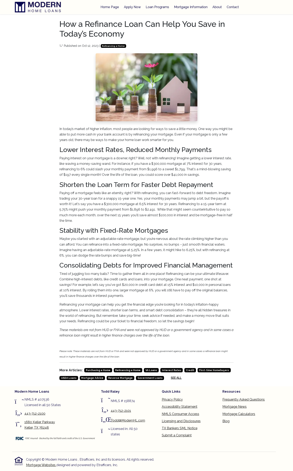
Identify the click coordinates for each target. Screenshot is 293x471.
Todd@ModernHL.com (128, 420)
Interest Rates (171, 370)
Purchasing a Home (98, 370)
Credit (190, 370)
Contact (233, 7)
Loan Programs (157, 7)
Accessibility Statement (179, 407)
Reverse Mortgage (120, 378)
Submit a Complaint (177, 435)
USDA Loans (69, 378)
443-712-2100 (34, 413)
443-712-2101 (121, 411)
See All (176, 377)
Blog (226, 421)
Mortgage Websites (41, 465)
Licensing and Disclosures (181, 421)
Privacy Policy (172, 399)
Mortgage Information (191, 7)
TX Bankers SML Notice (179, 428)
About (217, 7)
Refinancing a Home (113, 46)
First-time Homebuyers (214, 370)
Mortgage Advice (92, 378)
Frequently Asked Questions (243, 399)
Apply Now (132, 7)
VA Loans (151, 370)
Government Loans (150, 378)
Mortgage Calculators (238, 414)
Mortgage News (234, 407)
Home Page (110, 7)
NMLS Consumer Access (180, 414)
